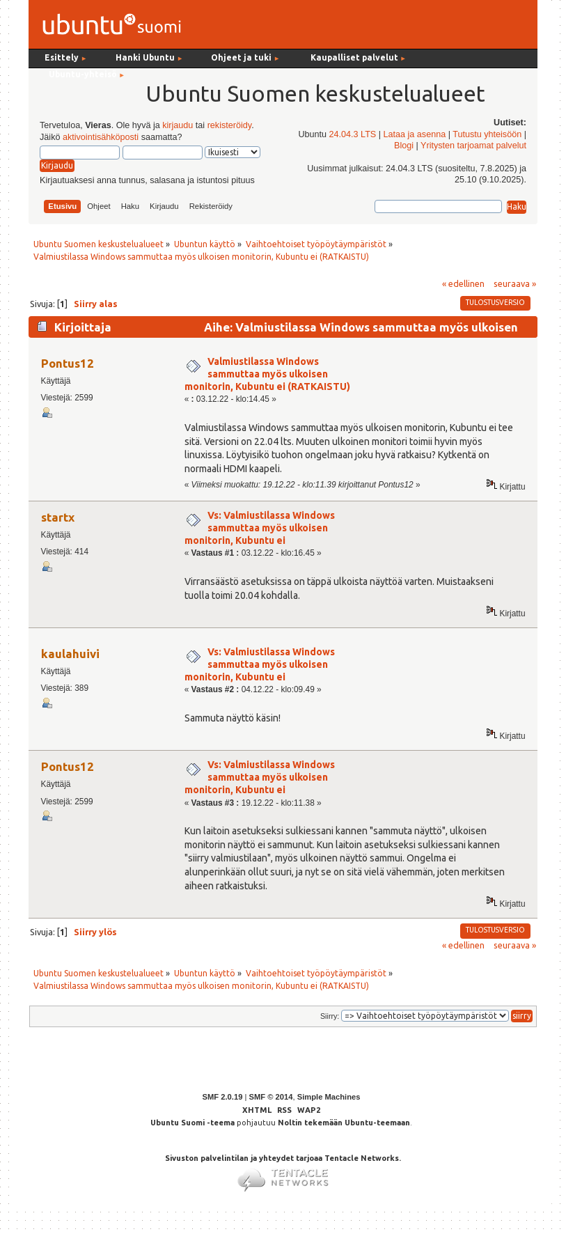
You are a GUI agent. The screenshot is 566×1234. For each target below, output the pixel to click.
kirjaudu (177, 125)
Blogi (404, 145)
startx (57, 517)
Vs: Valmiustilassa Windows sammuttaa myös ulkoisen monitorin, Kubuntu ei (259, 528)
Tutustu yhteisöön (487, 134)
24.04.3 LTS (353, 134)
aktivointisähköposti (101, 137)
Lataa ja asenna (415, 134)
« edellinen (463, 283)
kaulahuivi (70, 653)
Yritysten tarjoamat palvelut (473, 145)
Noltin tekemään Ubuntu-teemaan (344, 1122)
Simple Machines (329, 1097)
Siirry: (329, 1016)
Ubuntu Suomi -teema (192, 1122)
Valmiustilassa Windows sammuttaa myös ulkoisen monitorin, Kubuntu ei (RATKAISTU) (267, 374)
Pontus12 (67, 363)
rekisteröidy (229, 125)
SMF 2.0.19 (223, 1097)
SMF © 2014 (270, 1097)
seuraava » (515, 283)
